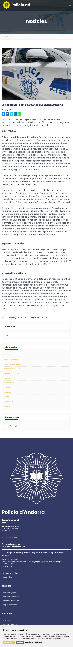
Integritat (7, 387)
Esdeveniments (10, 401)
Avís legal (6, 620)
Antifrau (7, 397)
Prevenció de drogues (12, 364)
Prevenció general (11, 359)
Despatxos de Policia (10, 573)
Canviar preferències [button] (33, 642)
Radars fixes (7, 577)
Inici (3, 37)
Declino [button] (20, 642)
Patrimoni (7, 378)
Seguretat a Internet (12, 373)
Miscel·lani (7, 406)
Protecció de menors (12, 369)
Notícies (10, 37)
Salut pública (9, 383)
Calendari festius (9, 537)
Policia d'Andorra (23, 512)
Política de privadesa (10, 624)
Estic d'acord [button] (9, 642)
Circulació (7, 392)
